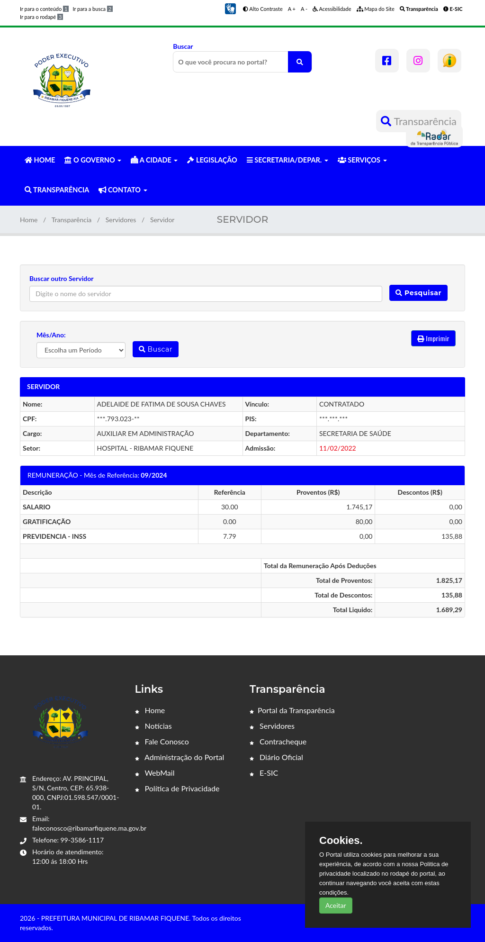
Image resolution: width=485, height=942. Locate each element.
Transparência (419, 121)
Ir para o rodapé (41, 17)
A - (304, 9)
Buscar (242, 57)
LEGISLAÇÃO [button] (212, 160)
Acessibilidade (332, 9)
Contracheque (278, 741)
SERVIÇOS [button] (362, 160)
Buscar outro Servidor (61, 278)
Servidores (121, 220)
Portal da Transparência (292, 710)
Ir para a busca (92, 9)
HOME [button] (40, 160)
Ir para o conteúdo (44, 9)
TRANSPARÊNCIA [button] (57, 190)
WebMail (155, 772)
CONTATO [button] (123, 190)
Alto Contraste (263, 9)
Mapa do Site (376, 9)
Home (28, 220)
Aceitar (335, 905)
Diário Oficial (276, 756)
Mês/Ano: (51, 335)
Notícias (153, 725)
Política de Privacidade (177, 788)
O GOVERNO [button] (92, 160)
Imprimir (433, 338)
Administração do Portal (180, 756)
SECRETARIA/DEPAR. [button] (287, 160)
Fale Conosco (162, 741)
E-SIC (264, 772)
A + (292, 9)
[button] (230, 8)
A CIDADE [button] (154, 160)
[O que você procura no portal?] (300, 61)
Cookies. (341, 840)
